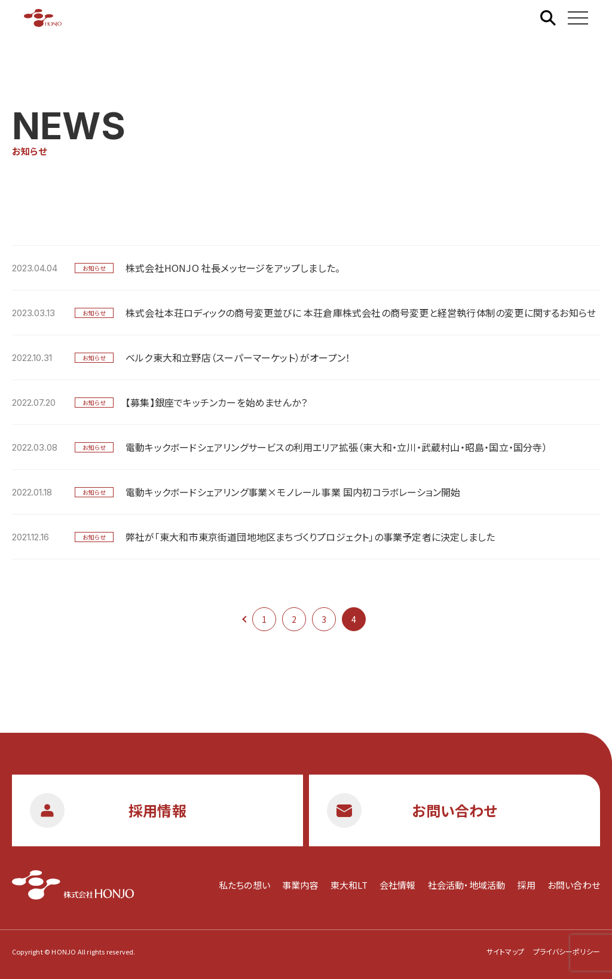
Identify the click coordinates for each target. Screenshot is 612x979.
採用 (526, 885)
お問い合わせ (573, 885)
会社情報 (398, 885)
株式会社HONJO (43, 18)
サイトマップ (505, 951)
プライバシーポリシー (566, 951)
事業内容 (300, 885)
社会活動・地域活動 (467, 885)
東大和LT (349, 885)
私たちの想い (244, 885)
